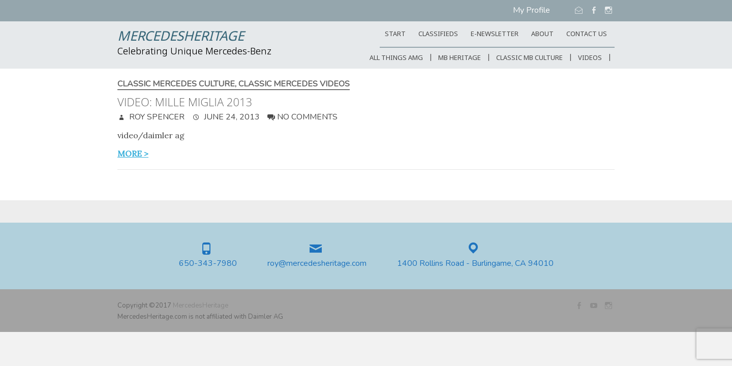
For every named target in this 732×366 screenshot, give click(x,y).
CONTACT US (586, 34)
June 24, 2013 (231, 117)
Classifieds (438, 34)
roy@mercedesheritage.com (317, 263)
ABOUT (542, 34)
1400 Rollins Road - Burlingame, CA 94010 (475, 263)
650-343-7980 (208, 263)
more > (132, 153)
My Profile (531, 10)
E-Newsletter (494, 34)
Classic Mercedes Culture (176, 84)
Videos (590, 58)
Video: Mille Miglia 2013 (184, 101)
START (395, 34)
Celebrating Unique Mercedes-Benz (194, 52)
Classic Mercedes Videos (294, 84)
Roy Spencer (156, 117)
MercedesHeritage (180, 37)
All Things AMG (396, 58)
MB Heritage (459, 58)
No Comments (307, 117)
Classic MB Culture (529, 58)
